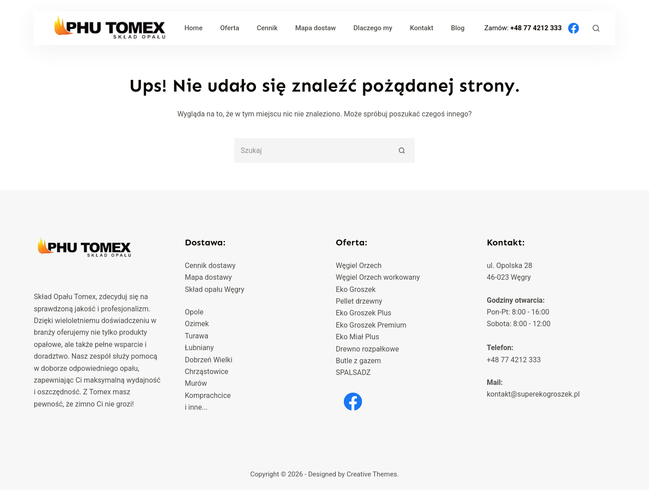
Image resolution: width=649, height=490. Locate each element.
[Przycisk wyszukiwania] (402, 150)
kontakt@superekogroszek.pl (533, 394)
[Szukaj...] (312, 150)
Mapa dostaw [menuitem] (315, 28)
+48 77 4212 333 (536, 27)
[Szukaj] (596, 28)
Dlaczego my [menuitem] (372, 28)
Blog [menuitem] (457, 28)
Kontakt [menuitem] (421, 28)
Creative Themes (372, 474)
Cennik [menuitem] (267, 28)
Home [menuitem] (193, 28)
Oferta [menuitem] (229, 28)
